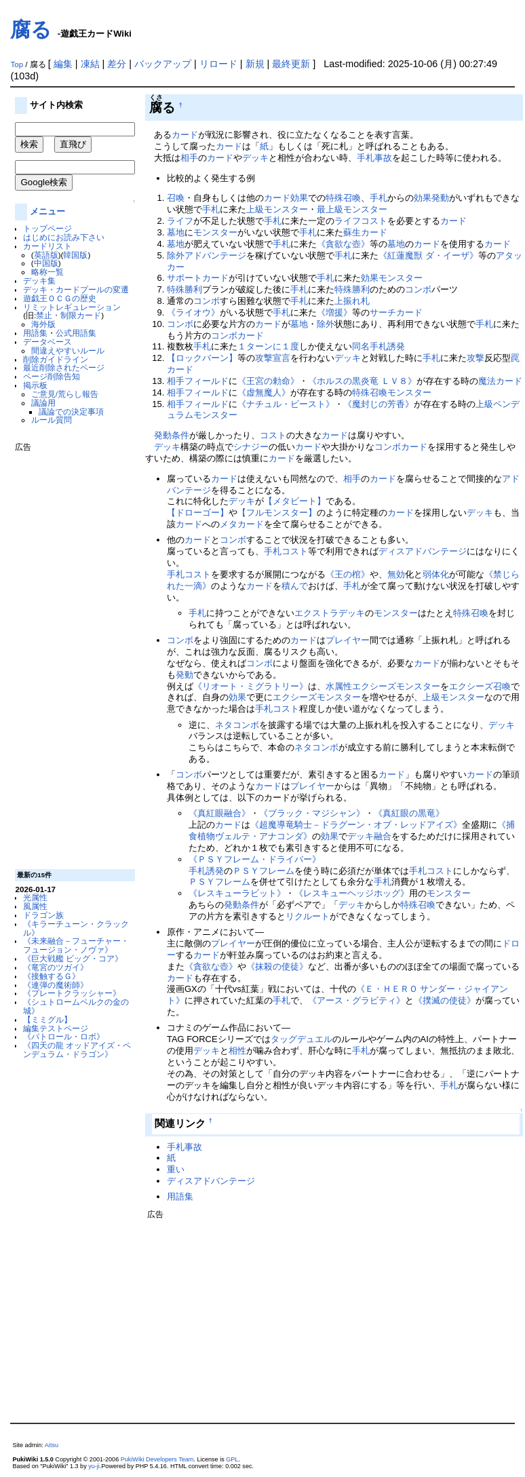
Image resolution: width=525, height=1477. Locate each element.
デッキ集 (39, 280)
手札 (378, 198)
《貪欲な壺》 (343, 244)
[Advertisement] (69, 655)
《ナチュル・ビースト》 (285, 404)
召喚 (175, 198)
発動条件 (171, 435)
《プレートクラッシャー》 (72, 993)
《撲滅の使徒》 (444, 1000)
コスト (273, 435)
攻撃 (475, 358)
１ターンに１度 (268, 346)
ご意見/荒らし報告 (64, 393)
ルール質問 (51, 419)
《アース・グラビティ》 (356, 1000)
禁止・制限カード (68, 315)
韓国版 (75, 254)
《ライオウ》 (193, 312)
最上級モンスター (352, 209)
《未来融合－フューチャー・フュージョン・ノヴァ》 (76, 945)
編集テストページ (55, 1028)
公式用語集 (76, 332)
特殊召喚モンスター (391, 392)
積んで (294, 586)
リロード (218, 63)
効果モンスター (392, 278)
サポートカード (198, 278)
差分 (116, 63)
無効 (396, 574)
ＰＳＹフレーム (263, 871)
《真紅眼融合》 (219, 813)
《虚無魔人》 (263, 392)
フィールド (206, 381)
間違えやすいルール (67, 350)
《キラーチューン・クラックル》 (76, 928)
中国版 (46, 262)
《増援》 (334, 312)
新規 (255, 63)
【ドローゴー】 (198, 512)
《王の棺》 (348, 574)
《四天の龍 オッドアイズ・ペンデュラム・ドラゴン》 (77, 1049)
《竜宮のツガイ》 (55, 967)
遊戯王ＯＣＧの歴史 (59, 298)
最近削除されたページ (63, 367)
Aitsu (51, 1445)
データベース (47, 341)
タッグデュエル (301, 1039)
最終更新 (291, 63)
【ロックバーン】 (202, 358)
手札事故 (374, 158)
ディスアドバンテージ (422, 551)
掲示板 (35, 385)
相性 (237, 1051)
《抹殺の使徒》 (277, 966)
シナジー (251, 447)
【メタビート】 (295, 501)
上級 (484, 404)
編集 (63, 63)
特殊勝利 (184, 289)
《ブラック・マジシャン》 (312, 813)
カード (185, 135)
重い (175, 1169)
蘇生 (352, 232)
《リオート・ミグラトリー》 (250, 686)
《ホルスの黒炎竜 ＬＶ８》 (362, 381)
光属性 (35, 897)
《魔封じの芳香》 (378, 404)
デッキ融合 (369, 836)
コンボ (418, 289)
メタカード (242, 524)
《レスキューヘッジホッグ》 (351, 893)
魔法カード (500, 381)
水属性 (339, 686)
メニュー (47, 211)
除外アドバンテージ (206, 255)
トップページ (47, 228)
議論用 (43, 402)
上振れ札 (352, 301)
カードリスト (47, 246)
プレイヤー (348, 640)
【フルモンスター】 (277, 512)
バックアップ (162, 63)
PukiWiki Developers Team (157, 1459)
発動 (440, 198)
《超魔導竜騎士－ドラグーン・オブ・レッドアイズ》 (356, 825)
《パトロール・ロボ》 (63, 1036)
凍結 (90, 63)
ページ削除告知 (51, 376)
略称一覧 (47, 271)
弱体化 (436, 574)
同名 (361, 346)
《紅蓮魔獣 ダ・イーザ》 (428, 255)
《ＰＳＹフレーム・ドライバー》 (255, 859)
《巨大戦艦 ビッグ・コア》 (73, 958)
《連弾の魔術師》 (55, 984)
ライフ (180, 221)
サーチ (383, 312)
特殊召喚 (343, 198)
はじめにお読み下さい (63, 237)
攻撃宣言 (272, 358)
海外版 (43, 324)
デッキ (255, 158)
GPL (232, 1459)
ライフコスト (360, 221)
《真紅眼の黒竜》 (409, 813)
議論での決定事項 (71, 411)
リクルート (308, 916)
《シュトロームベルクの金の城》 (76, 1006)
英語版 (46, 254)
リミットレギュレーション (72, 307)
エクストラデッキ (329, 613)
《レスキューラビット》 (237, 893)
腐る (31, 29)
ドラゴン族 (43, 914)
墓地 (175, 232)
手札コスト (286, 551)
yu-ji (94, 1466)
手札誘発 (387, 346)
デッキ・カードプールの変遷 (76, 289)
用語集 (35, 332)
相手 (189, 158)
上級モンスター (277, 209)
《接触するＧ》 (51, 976)
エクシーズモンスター (396, 686)
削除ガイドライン (55, 359)
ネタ (224, 725)
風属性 (35, 906)
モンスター (215, 232)
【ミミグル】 (47, 1019)
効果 (299, 198)
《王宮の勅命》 (268, 381)
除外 (325, 324)
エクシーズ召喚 (480, 686)
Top (16, 64)
